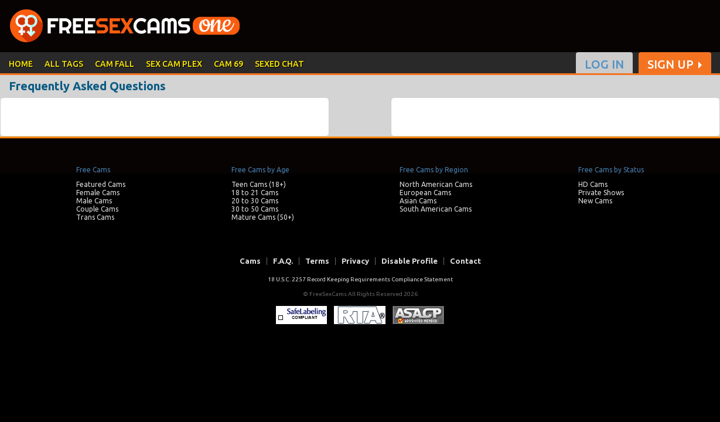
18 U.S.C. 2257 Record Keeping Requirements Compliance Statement (360, 279)
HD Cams (593, 184)
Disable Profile (409, 261)
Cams (250, 261)
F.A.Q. (283, 261)
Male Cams (94, 201)
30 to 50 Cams (254, 209)
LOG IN (604, 64)
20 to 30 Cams (254, 201)
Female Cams (98, 192)
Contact (465, 261)
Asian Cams (418, 201)
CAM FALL (114, 64)
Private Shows (601, 192)
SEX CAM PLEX (174, 64)
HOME (21, 64)
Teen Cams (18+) (258, 184)
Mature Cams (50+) (262, 217)
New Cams (595, 201)
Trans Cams (95, 217)
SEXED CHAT (279, 64)
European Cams (425, 192)
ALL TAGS (64, 64)
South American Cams (436, 209)
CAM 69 (228, 64)
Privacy (355, 261)
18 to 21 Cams (254, 192)
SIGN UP (670, 64)
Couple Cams (97, 209)
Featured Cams (100, 184)
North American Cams (436, 184)
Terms (317, 261)
